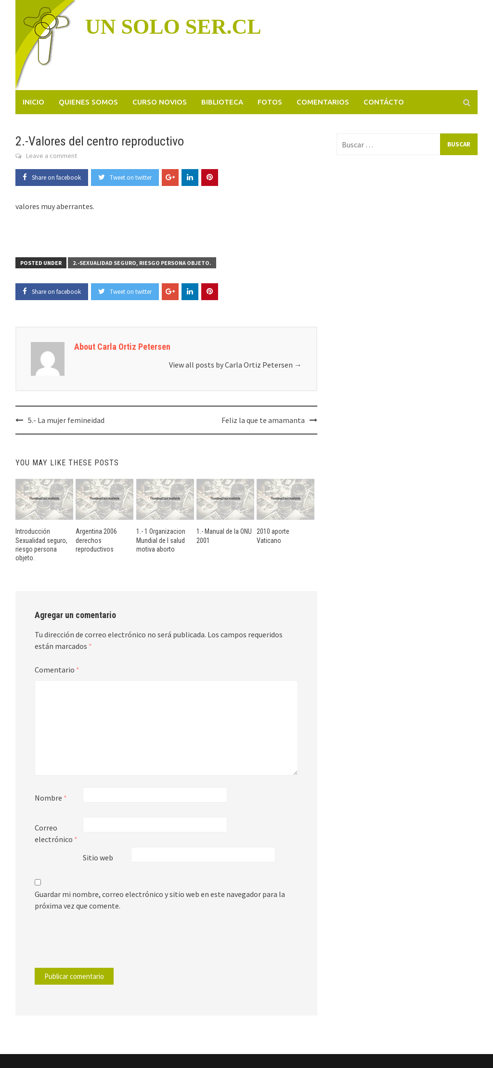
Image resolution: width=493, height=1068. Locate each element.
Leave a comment (51, 155)
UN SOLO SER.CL (173, 27)
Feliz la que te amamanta (263, 420)
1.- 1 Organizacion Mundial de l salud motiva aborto (160, 540)
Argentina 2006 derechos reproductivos (96, 540)
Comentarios (323, 102)
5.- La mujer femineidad (66, 420)
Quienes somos (88, 102)
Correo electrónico (56, 833)
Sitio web (98, 857)
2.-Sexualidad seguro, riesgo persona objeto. (142, 262)
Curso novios (159, 102)
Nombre (51, 798)
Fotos (270, 102)
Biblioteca (222, 102)
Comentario (57, 669)
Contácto (383, 102)
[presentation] (100, 944)
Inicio (33, 102)
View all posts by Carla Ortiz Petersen (235, 364)
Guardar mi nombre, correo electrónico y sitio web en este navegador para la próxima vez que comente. (160, 899)
